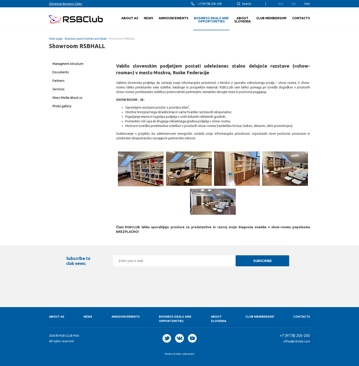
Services (58, 89)
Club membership (259, 316)
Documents (60, 72)
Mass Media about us (67, 97)
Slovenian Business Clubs (65, 3)
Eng (307, 3)
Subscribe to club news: (78, 261)
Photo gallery (61, 106)
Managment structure (67, 64)
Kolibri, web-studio (184, 353)
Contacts (301, 316)
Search (246, 3)
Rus (280, 3)
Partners (58, 81)
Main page (56, 38)
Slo (293, 3)
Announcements (126, 316)
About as (56, 316)
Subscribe (262, 261)
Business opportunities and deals (86, 38)
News (88, 316)
